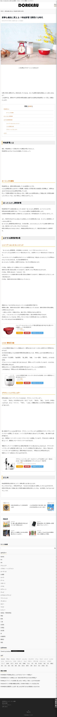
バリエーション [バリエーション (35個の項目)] (42, 661)
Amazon (20, 332)
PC (1, 559)
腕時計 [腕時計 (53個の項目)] (27, 665)
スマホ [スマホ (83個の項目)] (14, 661)
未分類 (2, 630)
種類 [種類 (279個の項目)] (16, 665)
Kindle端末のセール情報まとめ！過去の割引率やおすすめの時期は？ (19, 677)
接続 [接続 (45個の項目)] (44, 663)
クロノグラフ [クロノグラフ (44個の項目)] (31, 659)
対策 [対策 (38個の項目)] (36, 663)
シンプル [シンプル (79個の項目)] (51, 659)
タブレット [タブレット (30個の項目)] (20, 661)
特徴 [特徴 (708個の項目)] (12, 665)
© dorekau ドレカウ (28, 715)
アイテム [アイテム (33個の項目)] (13, 659)
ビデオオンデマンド (6, 595)
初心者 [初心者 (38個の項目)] (16, 663)
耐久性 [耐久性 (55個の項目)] (23, 665)
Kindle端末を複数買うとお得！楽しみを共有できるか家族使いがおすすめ (20, 686)
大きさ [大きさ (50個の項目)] (28, 663)
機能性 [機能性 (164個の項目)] (51, 663)
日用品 (2, 627)
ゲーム (2, 580)
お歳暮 (2, 574)
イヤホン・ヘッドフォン (7, 568)
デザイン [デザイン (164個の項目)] (30, 661)
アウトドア (4, 565)
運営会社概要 (4, 703)
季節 (2, 615)
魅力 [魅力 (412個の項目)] (47, 665)
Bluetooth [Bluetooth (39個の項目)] (3, 659)
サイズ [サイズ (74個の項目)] (41, 659)
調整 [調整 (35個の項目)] (31, 665)
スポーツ (3, 583)
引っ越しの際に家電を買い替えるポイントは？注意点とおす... (19, 524)
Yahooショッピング (37, 332)
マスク (2, 607)
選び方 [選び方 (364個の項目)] (35, 665)
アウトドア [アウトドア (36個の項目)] (18, 659)
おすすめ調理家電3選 (8, 119)
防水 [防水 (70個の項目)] (39, 665)
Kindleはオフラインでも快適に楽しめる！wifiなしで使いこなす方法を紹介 (20, 680)
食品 (2, 642)
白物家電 (13, 20)
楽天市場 (27, 332)
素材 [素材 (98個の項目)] (19, 665)
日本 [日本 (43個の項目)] (48, 663)
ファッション (4, 598)
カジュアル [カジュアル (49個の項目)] (24, 659)
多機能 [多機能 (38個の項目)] (24, 663)
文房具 (2, 624)
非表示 (30, 106)
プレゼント (4, 601)
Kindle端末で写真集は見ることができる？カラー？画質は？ (16, 674)
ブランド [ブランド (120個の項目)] (3, 663)
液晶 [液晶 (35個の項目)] (9, 665)
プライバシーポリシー (6, 704)
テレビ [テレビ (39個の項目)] (25, 661)
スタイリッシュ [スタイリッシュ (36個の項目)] (8, 661)
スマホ (2, 586)
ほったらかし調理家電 (8, 116)
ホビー (2, 604)
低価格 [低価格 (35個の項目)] (7, 663)
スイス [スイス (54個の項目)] (2, 661)
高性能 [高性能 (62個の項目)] (43, 665)
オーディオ (4, 571)
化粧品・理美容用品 (6, 612)
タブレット (4, 589)
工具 (2, 621)
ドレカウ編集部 (20, 20)
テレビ (2, 592)
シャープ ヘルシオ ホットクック (12, 123)
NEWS (10, 20)
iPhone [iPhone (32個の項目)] (8, 659)
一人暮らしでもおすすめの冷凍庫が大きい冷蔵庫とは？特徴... (45, 533)
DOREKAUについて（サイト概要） (9, 701)
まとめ (5, 133)
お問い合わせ (4, 706)
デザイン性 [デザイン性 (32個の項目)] (35, 661)
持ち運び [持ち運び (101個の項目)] (40, 663)
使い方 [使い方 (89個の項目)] (12, 663)
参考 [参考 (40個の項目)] (20, 663)
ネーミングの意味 (9, 112)
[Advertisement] (28, 81)
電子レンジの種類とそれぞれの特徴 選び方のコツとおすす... (19, 533)
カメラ (2, 577)
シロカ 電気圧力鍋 (10, 126)
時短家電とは (6, 109)
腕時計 (2, 639)
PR (1, 562)
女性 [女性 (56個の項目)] (32, 663)
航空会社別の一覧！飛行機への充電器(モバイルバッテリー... (45, 524)
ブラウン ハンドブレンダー (11, 129)
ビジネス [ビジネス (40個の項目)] (49, 661)
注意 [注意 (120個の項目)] (5, 665)
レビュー (3, 610)
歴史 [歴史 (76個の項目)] (2, 665)
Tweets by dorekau (6, 651)
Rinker (21, 328)
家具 (2, 618)
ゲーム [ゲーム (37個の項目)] (36, 659)
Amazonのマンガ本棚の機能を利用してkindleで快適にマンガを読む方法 (20, 683)
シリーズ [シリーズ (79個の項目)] (46, 659)
